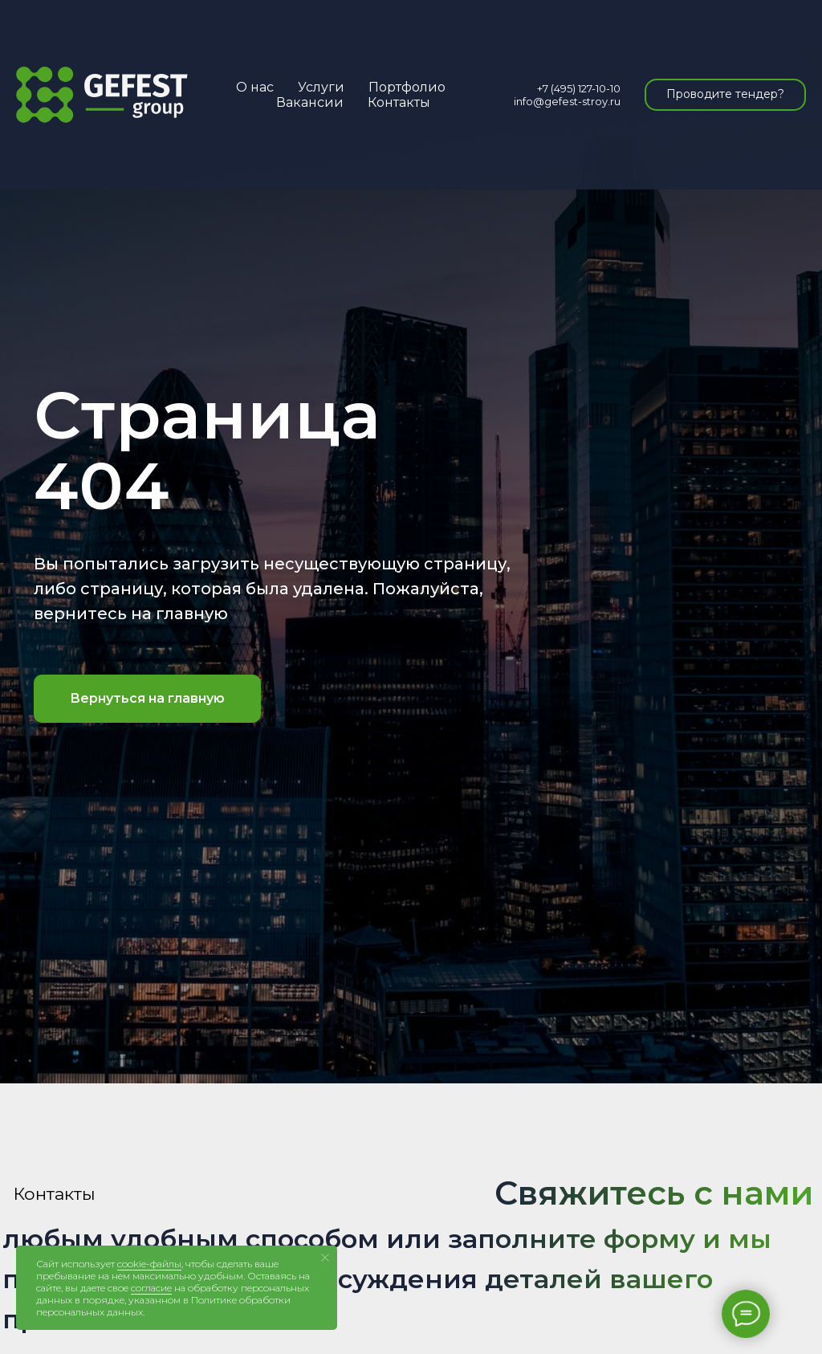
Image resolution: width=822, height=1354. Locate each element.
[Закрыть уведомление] (325, 1258)
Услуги (321, 87)
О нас (255, 87)
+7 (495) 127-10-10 (579, 88)
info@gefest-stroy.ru (567, 101)
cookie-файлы (149, 1264)
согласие (151, 1288)
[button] (725, 95)
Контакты (399, 102)
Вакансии (310, 102)
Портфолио (407, 87)
